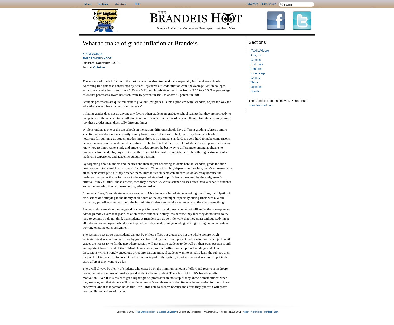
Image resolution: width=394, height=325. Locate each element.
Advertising (256, 312)
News (254, 82)
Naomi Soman (92, 53)
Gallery (255, 78)
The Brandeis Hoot (97, 58)
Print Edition (268, 4)
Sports (255, 91)
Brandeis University (167, 312)
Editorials (257, 64)
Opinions (256, 87)
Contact (268, 312)
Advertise (252, 4)
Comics (256, 60)
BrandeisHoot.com (261, 105)
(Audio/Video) (260, 50)
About (246, 312)
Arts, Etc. (257, 55)
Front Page (258, 73)
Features (256, 69)
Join (276, 312)
